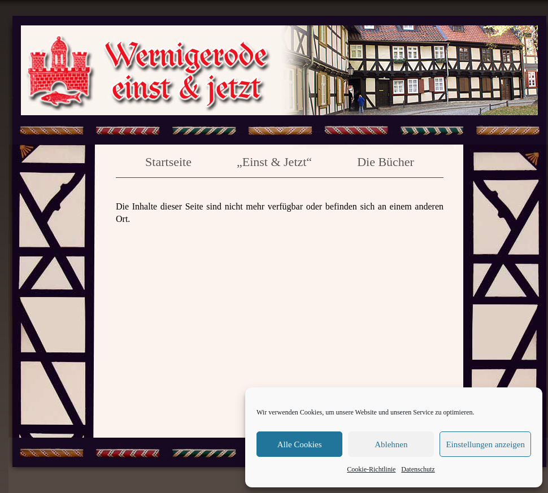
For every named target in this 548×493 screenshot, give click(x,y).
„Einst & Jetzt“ (274, 162)
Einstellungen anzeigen (485, 444)
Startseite (168, 162)
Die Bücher (385, 162)
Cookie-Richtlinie (371, 469)
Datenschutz (417, 469)
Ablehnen (391, 444)
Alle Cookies (299, 444)
